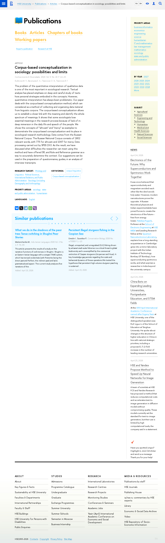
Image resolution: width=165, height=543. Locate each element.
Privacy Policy (56, 539)
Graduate (56, 497)
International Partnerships (28, 502)
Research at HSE (45, 49)
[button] (48, 223)
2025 (141, 80)
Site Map (68, 539)
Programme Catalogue (62, 486)
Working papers (30, 39)
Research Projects (97, 492)
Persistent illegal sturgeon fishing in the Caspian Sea (91, 231)
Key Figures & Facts (24, 486)
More (136, 90)
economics (139, 30)
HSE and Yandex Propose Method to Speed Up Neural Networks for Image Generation (142, 373)
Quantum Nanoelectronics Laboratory (143, 235)
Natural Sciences (145, 134)
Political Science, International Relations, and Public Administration (29, 177)
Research (94, 476)
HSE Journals (130, 486)
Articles (37, 32)
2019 (142, 87)
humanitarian (140, 40)
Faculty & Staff (22, 508)
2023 (136, 83)
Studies (56, 476)
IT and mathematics (143, 43)
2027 (146, 76)
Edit (156, 538)
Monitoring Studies (98, 497)
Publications (42, 21)
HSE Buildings (21, 513)
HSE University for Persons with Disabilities (31, 520)
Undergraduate (59, 492)
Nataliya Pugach (144, 220)
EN (141, 3)
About (19, 476)
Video (127, 516)
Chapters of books (64, 32)
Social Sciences (144, 137)
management (144, 46)
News (134, 150)
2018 (147, 87)
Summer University (60, 508)
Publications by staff (134, 481)
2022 (142, 83)
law (135, 46)
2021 (147, 83)
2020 (136, 87)
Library (127, 505)
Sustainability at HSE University (30, 492)
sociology (138, 52)
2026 (136, 80)
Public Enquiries (22, 527)
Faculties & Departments (27, 497)
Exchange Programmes (62, 502)
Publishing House (133, 492)
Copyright (44, 539)
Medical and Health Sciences (141, 129)
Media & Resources (137, 476)
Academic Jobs (95, 508)
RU (137, 3)
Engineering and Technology (143, 119)
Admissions (56, 481)
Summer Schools (59, 513)
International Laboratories (101, 481)
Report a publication (24, 49)
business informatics (143, 27)
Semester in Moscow (62, 518)
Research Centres (97, 486)
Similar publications (34, 218)
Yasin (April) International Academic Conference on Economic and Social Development (101, 518)
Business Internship (61, 524)
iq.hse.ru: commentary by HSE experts (139, 499)
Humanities (142, 124)
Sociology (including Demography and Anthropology (30, 182)
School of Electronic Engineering (142, 226)
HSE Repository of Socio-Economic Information (137, 523)
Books (20, 32)
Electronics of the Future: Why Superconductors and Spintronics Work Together (143, 168)
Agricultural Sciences (140, 113)
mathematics (140, 49)
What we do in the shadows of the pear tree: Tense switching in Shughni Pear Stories (38, 233)
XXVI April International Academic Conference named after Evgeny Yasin (144, 311)
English (32, 199)
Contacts (34, 539)
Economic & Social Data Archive (140, 511)
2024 (147, 80)
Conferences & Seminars (100, 502)
